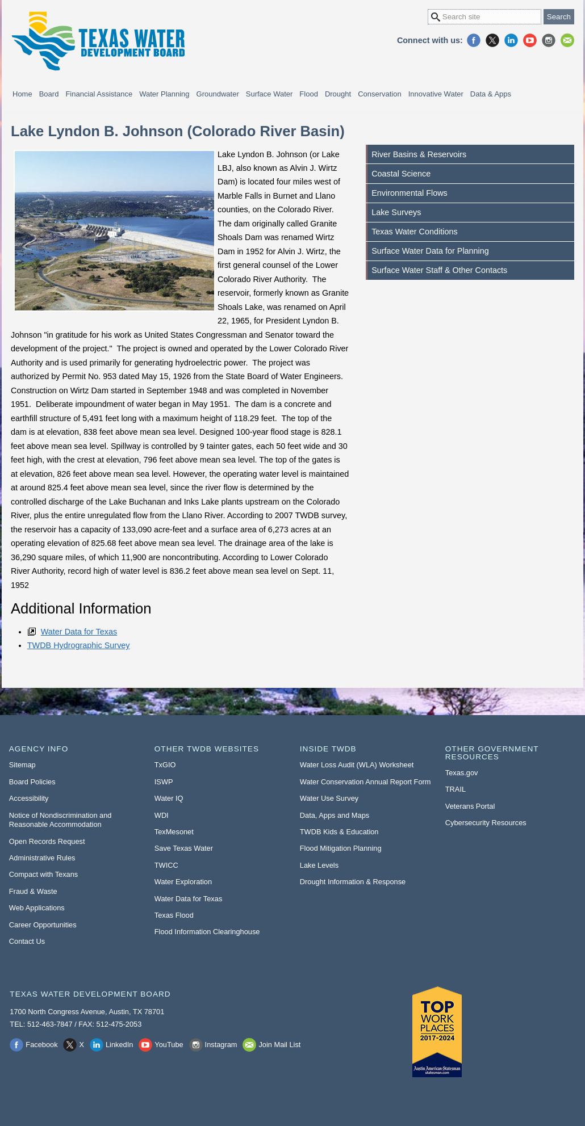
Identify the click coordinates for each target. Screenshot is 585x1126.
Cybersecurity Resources (485, 822)
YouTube (530, 40)
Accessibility (29, 798)
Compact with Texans (43, 874)
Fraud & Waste (33, 891)
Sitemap (22, 765)
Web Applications (37, 908)
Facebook (473, 40)
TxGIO (165, 765)
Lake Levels (319, 865)
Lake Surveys (396, 212)
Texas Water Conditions (414, 231)
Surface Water (269, 94)
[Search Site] (484, 16)
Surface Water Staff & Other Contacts (439, 270)
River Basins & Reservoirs (418, 154)
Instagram (548, 40)
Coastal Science (401, 173)
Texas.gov (461, 772)
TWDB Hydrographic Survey (78, 645)
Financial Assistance (98, 94)
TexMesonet (174, 831)
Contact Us (27, 941)
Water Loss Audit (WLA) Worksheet (357, 765)
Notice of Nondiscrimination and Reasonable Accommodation (60, 820)
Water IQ (168, 798)
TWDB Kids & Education (339, 831)
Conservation (380, 94)
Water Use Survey (329, 798)
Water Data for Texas (79, 631)
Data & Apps (490, 94)
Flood (308, 94)
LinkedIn (511, 40)
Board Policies (32, 782)
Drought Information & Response (353, 881)
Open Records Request (47, 841)
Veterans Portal (470, 806)
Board (49, 94)
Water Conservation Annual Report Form (365, 782)
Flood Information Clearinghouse (207, 931)
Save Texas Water (183, 848)
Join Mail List (567, 40)
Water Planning (164, 94)
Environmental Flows (409, 193)
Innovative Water (435, 94)
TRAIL (455, 789)
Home (22, 94)
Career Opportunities (43, 925)
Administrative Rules (42, 858)
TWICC (166, 865)
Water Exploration (183, 881)
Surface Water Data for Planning (430, 250)
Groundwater (218, 94)
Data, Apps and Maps (334, 815)
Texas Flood (174, 915)
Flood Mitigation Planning (341, 848)
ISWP (163, 782)
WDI (161, 815)
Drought (338, 94)
